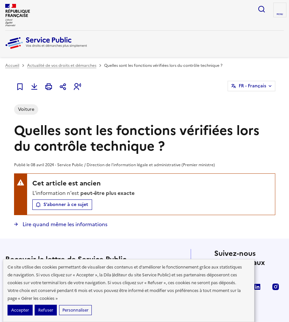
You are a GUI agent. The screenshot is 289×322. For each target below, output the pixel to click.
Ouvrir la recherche (261, 9)
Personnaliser (75, 310)
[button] (77, 87)
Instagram (275, 286)
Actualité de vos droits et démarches (61, 65)
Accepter (20, 310)
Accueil (12, 65)
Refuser (45, 310)
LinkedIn (257, 286)
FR (252, 86)
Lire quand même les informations (64, 224)
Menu (280, 14)
